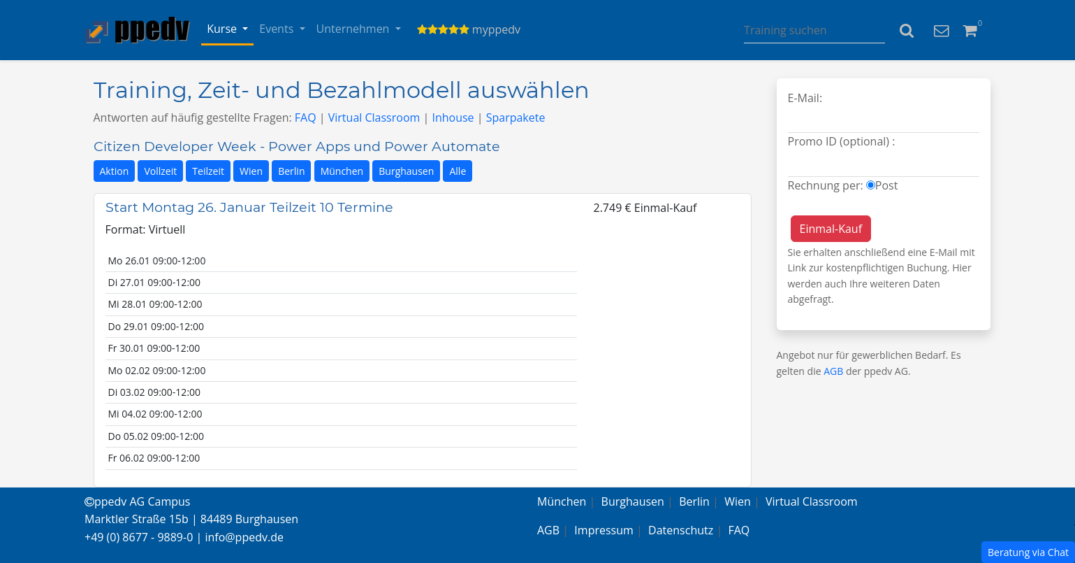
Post (886, 185)
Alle (457, 171)
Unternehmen (354, 28)
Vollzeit (160, 171)
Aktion (114, 171)
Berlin (291, 171)
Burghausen (406, 171)
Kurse (223, 28)
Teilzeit (208, 171)
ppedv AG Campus (137, 501)
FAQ (305, 117)
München (342, 171)
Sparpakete (516, 117)
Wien (251, 171)
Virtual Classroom (374, 117)
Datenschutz (680, 530)
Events (277, 28)
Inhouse (453, 117)
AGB (833, 371)
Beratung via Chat (1028, 552)
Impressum (603, 530)
